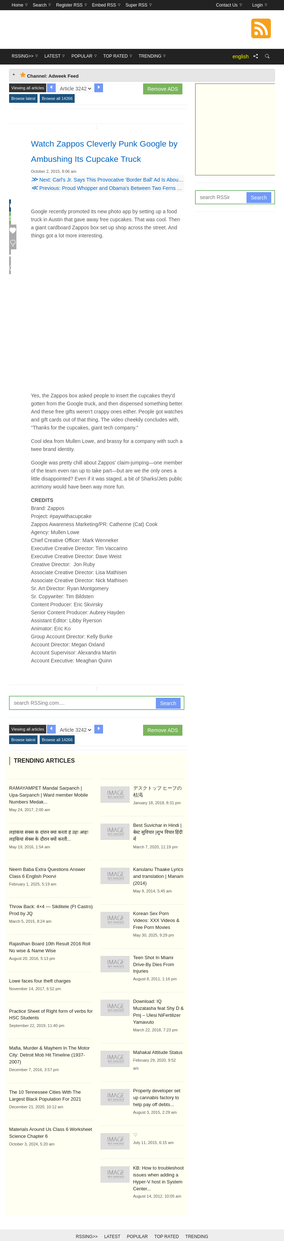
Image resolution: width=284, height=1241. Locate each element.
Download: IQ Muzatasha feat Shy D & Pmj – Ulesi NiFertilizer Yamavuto (157, 1005)
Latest (112, 1223)
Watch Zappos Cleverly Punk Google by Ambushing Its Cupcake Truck (106, 158)
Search (168, 718)
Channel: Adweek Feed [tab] (49, 75)
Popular (137, 1223)
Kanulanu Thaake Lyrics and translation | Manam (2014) (156, 883)
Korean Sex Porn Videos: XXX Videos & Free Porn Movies (157, 926)
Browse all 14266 (57, 98)
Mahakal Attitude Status (156, 1041)
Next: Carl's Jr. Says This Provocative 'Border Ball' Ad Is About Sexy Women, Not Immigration (140, 195)
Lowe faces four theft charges (37, 992)
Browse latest (23, 98)
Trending (196, 1223)
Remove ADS (162, 89)
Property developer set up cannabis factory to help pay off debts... (158, 1086)
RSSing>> (87, 1223)
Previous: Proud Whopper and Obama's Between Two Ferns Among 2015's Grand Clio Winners (143, 203)
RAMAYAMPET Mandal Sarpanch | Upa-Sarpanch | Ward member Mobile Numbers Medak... (50, 810)
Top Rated (166, 1223)
